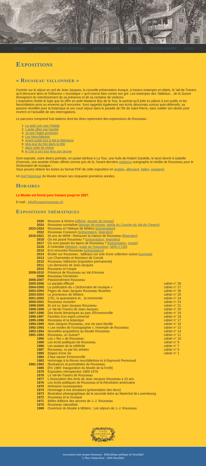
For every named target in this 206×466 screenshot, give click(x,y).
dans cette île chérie (39, 148)
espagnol (157, 169)
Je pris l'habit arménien (41, 133)
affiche (81, 221)
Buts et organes (106, 48)
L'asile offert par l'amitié (42, 129)
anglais (119, 169)
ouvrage (145, 254)
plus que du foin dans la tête (45, 144)
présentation (105, 228)
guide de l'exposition (93, 247)
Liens (189, 48)
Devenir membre (163, 48)
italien (145, 169)
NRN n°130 (118, 247)
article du (132, 225)
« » (47, 80)
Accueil (19, 48)
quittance (125, 162)
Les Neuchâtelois (37, 137)
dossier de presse (100, 221)
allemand (132, 169)
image (132, 243)
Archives (134, 48)
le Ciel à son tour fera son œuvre (48, 151)
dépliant (71, 247)
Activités (41, 48)
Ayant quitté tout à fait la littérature (49, 140)
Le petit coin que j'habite (42, 126)
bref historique (31, 176)
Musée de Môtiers (71, 48)
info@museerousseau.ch (45, 202)
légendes (105, 232)
